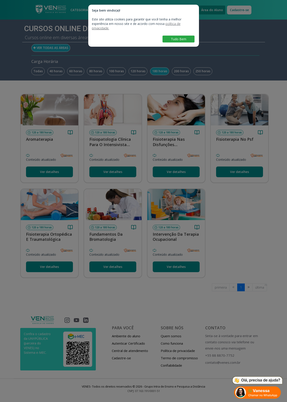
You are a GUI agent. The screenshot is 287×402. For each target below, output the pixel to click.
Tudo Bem (178, 39)
